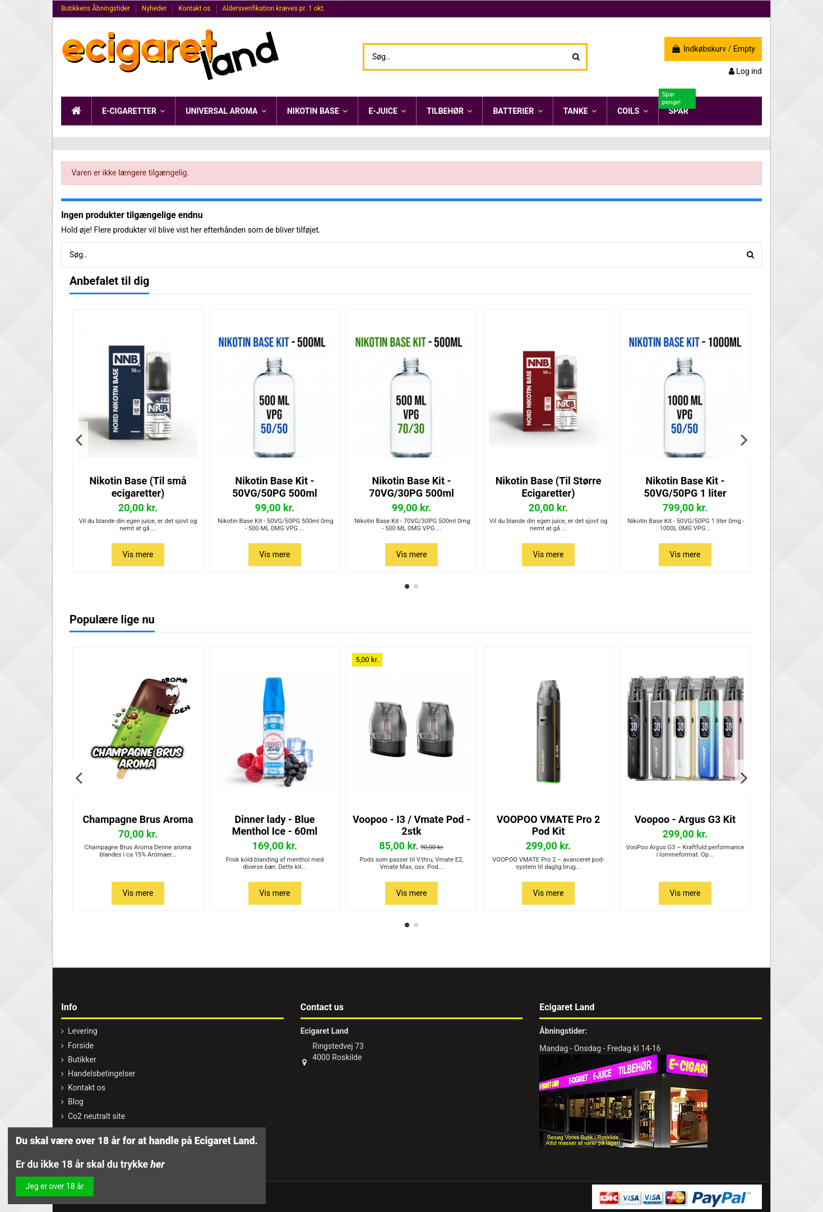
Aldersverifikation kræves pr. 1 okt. (273, 8)
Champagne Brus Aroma (137, 819)
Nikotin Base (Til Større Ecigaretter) (549, 487)
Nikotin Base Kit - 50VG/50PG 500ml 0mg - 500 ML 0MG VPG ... (275, 524)
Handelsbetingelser (101, 1073)
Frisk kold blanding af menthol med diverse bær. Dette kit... (275, 863)
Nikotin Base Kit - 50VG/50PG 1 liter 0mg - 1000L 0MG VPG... (685, 524)
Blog (76, 1101)
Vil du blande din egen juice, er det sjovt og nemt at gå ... (138, 524)
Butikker (82, 1059)
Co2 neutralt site (96, 1116)
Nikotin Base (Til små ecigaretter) (137, 487)
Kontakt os (195, 8)
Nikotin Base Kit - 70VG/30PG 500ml (411, 487)
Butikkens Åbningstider (96, 8)
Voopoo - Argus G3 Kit (685, 819)
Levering (83, 1030)
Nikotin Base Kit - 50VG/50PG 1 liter (685, 487)
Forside (81, 1045)
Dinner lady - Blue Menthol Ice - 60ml (275, 825)
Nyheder (155, 8)
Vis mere (138, 554)
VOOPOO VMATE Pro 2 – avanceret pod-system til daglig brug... (548, 863)
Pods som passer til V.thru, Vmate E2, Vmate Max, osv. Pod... (411, 863)
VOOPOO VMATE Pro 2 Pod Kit (548, 825)
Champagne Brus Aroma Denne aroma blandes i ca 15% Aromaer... (138, 851)
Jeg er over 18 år (55, 1186)
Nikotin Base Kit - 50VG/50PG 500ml (274, 487)
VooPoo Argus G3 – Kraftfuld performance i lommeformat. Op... (685, 851)
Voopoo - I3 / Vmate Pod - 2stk (411, 825)
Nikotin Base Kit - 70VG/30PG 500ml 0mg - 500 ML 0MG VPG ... (411, 524)
